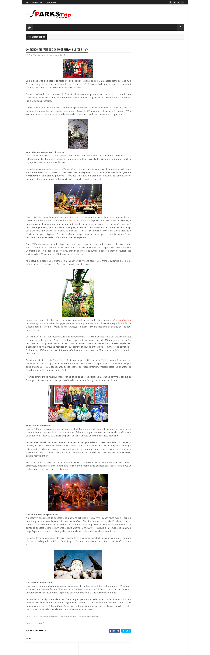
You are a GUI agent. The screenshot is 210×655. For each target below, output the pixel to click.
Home (27, 2)
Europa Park (41, 622)
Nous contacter (51, 2)
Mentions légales (37, 2)
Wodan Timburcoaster (76, 220)
